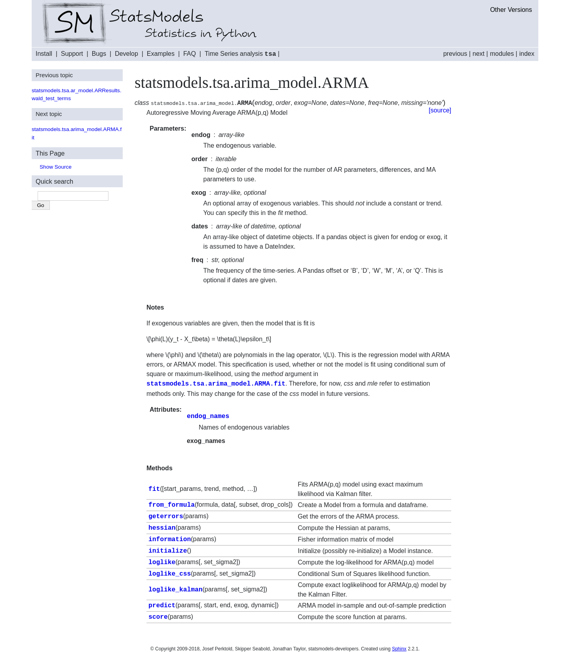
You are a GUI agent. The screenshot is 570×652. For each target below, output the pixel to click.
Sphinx (399, 644)
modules (502, 53)
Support (72, 54)
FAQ (189, 54)
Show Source (56, 166)
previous (455, 53)
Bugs (99, 54)
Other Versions (511, 9)
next (478, 53)
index (526, 53)
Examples (161, 54)
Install (44, 54)
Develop (126, 54)
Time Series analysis (240, 54)
